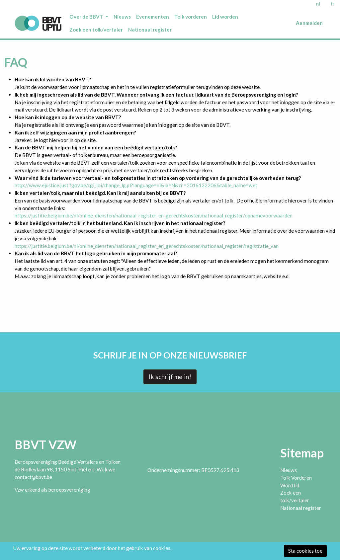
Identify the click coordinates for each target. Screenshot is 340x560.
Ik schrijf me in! (170, 376)
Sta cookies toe (305, 551)
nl (318, 4)
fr (333, 4)
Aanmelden (309, 23)
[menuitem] (89, 16)
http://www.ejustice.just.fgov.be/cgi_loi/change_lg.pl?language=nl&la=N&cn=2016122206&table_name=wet (136, 185)
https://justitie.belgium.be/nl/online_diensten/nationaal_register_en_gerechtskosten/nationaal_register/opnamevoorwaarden (154, 215)
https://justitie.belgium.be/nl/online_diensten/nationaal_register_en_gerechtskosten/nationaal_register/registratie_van (147, 246)
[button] (89, 16)
